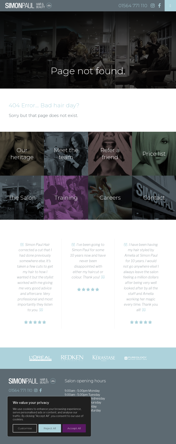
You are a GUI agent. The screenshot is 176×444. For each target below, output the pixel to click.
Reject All (50, 428)
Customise (25, 428)
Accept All (74, 428)
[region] (49, 416)
